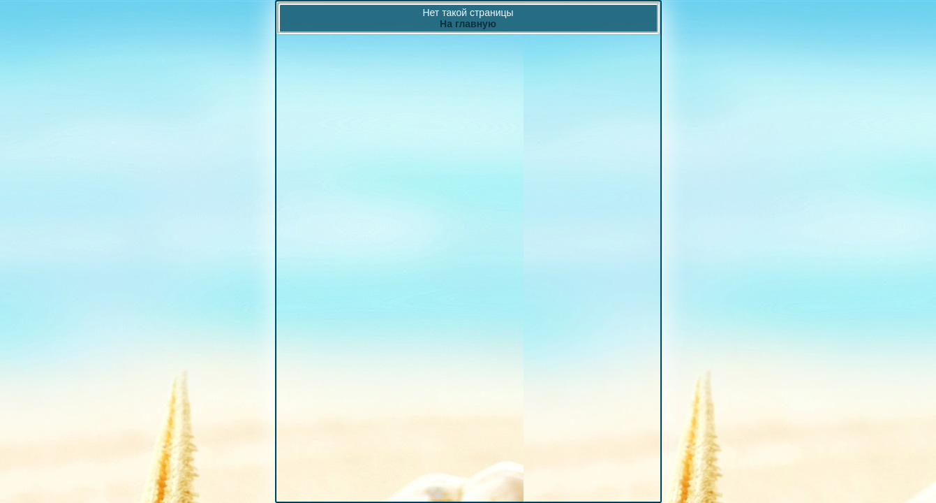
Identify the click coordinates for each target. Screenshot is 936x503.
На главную (468, 23)
